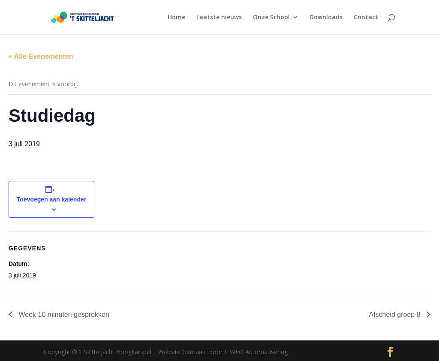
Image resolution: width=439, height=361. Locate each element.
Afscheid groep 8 (395, 314)
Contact (366, 17)
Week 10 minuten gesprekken (63, 314)
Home (176, 17)
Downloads (326, 17)
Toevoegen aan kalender (51, 199)
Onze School (271, 17)
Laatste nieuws (219, 17)
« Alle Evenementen (41, 56)
